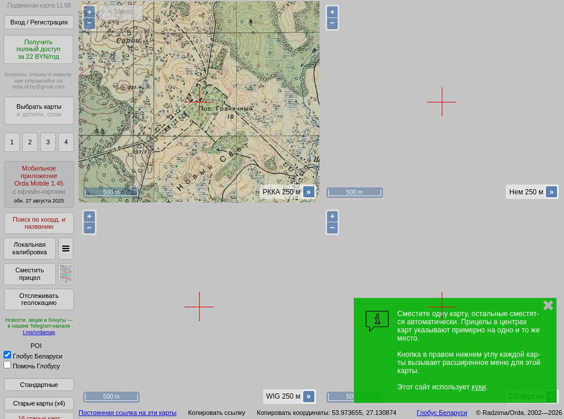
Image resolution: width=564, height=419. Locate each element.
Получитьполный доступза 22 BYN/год (38, 49)
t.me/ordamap (39, 332)
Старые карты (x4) (39, 403)
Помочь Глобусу (31, 366)
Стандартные (39, 384)
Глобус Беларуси (32, 356)
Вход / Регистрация (39, 22)
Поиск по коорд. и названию (39, 223)
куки (478, 387)
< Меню (120, 12)
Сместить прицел (29, 274)
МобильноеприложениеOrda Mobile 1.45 (39, 184)
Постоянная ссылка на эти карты (127, 412)
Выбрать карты (38, 110)
